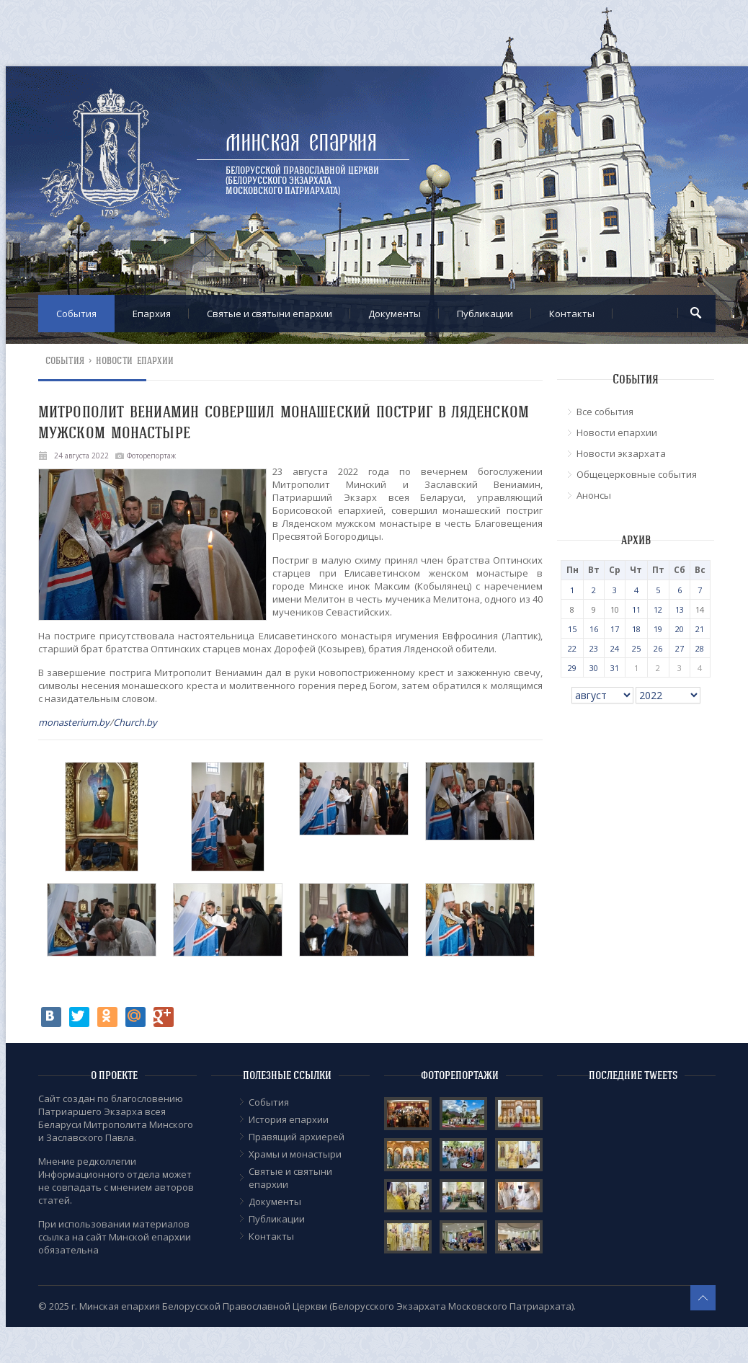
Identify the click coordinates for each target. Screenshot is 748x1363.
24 (614, 648)
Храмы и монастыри (295, 1153)
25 (636, 648)
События (76, 313)
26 (658, 648)
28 (699, 648)
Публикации (485, 313)
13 (679, 609)
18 (636, 628)
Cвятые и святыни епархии (269, 313)
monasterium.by (74, 722)
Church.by (135, 722)
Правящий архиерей (296, 1136)
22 (572, 648)
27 (679, 648)
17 (614, 628)
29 (572, 667)
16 (593, 628)
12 (658, 609)
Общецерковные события (636, 474)
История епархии (289, 1119)
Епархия (152, 313)
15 (572, 628)
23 (593, 648)
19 (658, 628)
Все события (604, 411)
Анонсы (593, 495)
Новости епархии (135, 360)
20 (679, 628)
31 (614, 667)
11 (636, 609)
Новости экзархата (621, 453)
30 (593, 667)
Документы (394, 313)
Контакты (572, 313)
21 (699, 628)
